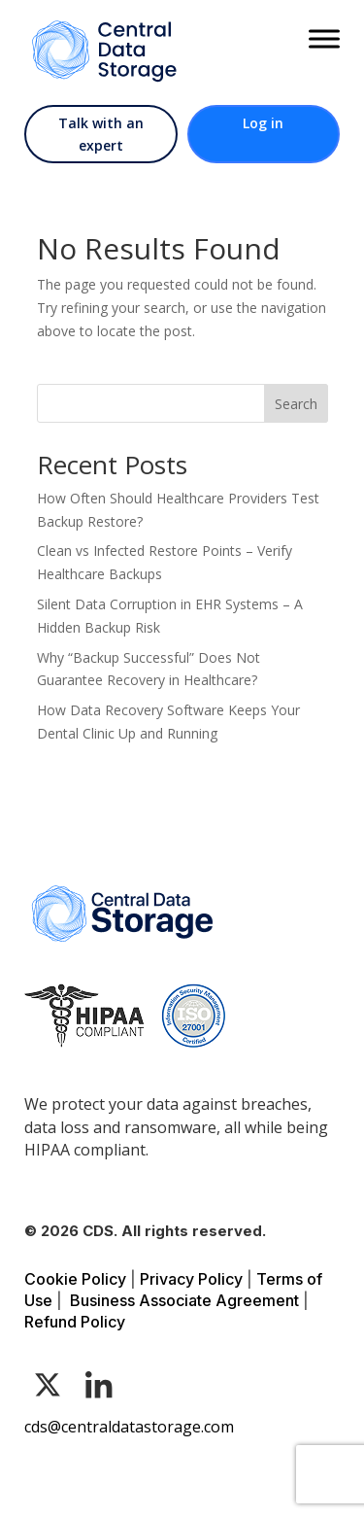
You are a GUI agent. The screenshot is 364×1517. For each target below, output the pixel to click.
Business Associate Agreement (184, 1300)
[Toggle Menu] (324, 38)
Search (296, 404)
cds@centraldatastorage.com (129, 1426)
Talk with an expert (101, 134)
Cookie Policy (75, 1279)
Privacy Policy (191, 1279)
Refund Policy (74, 1321)
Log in (263, 123)
